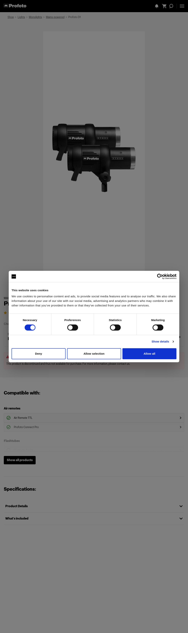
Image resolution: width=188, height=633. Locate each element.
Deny (38, 353)
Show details (160, 341)
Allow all (149, 353)
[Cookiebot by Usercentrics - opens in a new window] (159, 276)
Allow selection (94, 353)
